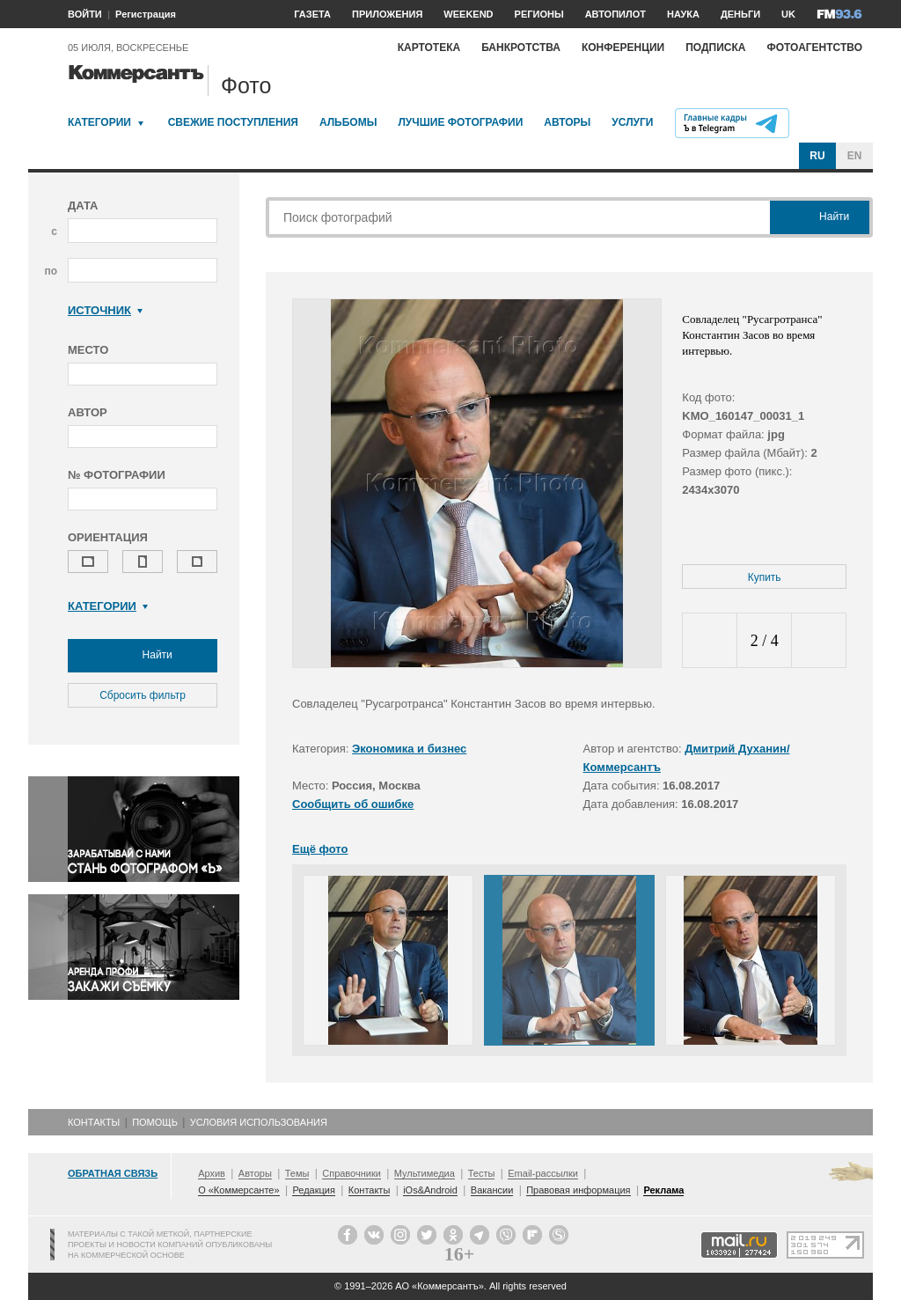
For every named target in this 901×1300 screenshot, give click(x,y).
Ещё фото (320, 849)
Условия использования (258, 1122)
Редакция (313, 1190)
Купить (764, 577)
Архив (211, 1173)
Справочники (351, 1173)
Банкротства (520, 47)
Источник (105, 310)
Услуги (632, 122)
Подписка (715, 47)
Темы (297, 1173)
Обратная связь (112, 1173)
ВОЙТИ (85, 14)
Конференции (623, 47)
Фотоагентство (814, 47)
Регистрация (145, 14)
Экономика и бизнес (409, 748)
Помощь (155, 1122)
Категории (99, 122)
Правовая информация (578, 1190)
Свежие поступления (233, 122)
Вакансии (492, 1190)
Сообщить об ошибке (353, 804)
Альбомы (348, 122)
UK (788, 14)
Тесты (481, 1173)
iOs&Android (430, 1190)
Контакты (94, 1122)
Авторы (567, 122)
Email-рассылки (543, 1173)
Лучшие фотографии (460, 122)
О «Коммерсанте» (238, 1190)
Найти (142, 656)
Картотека (429, 47)
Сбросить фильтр (142, 695)
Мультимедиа (424, 1173)
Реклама (663, 1190)
